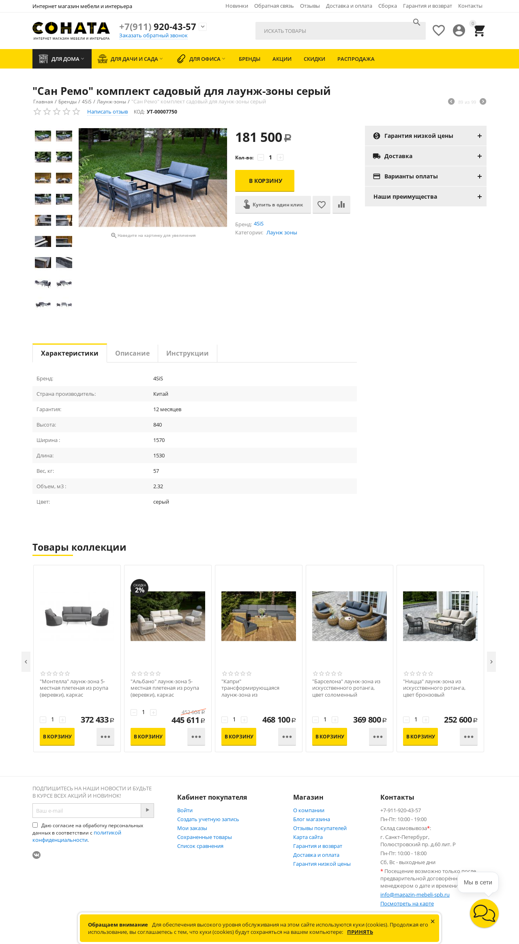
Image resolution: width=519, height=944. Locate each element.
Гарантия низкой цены (322, 863)
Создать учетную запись (208, 819)
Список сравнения (200, 846)
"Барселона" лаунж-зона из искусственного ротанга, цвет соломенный (346, 688)
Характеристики (70, 353)
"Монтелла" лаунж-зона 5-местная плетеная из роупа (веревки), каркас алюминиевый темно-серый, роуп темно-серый (76, 695)
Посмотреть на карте (407, 903)
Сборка (387, 5)
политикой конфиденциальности (76, 836)
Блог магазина (311, 819)
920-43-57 (157, 26)
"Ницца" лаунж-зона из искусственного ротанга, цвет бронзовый (434, 688)
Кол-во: (244, 157)
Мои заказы (192, 828)
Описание (132, 353)
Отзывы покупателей (320, 828)
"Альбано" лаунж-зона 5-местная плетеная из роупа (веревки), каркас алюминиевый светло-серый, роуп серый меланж (167, 695)
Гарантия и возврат (427, 5)
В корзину (265, 181)
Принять (360, 931)
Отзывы (310, 5)
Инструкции (187, 353)
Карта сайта (308, 837)
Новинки (236, 5)
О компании (308, 810)
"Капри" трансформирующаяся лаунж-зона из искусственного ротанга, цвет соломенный (252, 695)
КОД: (139, 111)
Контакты (470, 5)
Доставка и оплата (349, 5)
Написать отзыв (107, 111)
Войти (185, 810)
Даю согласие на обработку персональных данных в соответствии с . (87, 832)
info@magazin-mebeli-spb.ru (415, 894)
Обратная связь (274, 5)
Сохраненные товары (204, 837)
